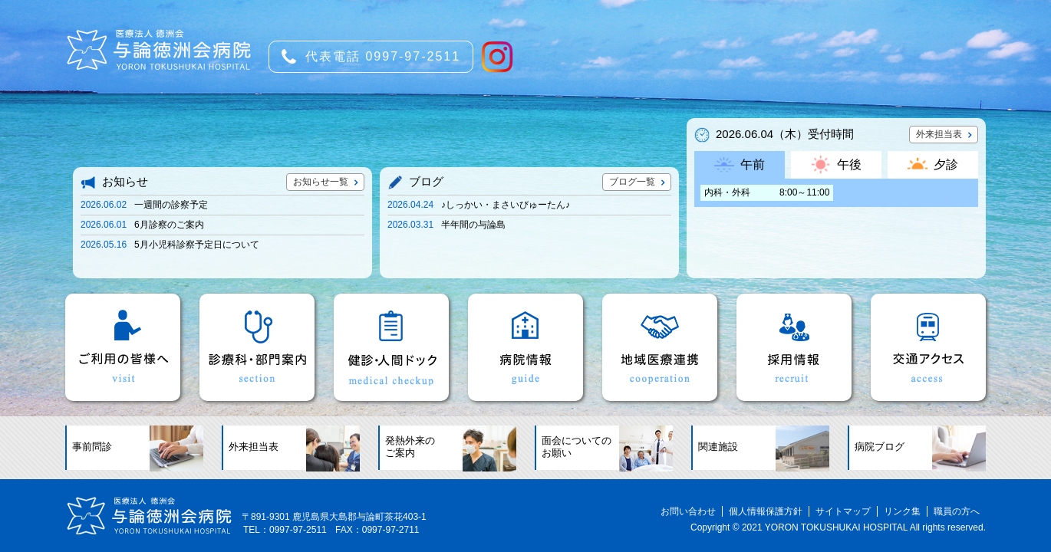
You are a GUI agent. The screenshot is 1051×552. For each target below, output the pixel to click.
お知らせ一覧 (320, 181)
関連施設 (718, 447)
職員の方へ (957, 511)
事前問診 (92, 447)
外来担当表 (939, 134)
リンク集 (902, 511)
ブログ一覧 (632, 181)
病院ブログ (879, 447)
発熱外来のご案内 (410, 446)
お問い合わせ (688, 511)
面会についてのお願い (576, 446)
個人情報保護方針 (765, 511)
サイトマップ (843, 511)
